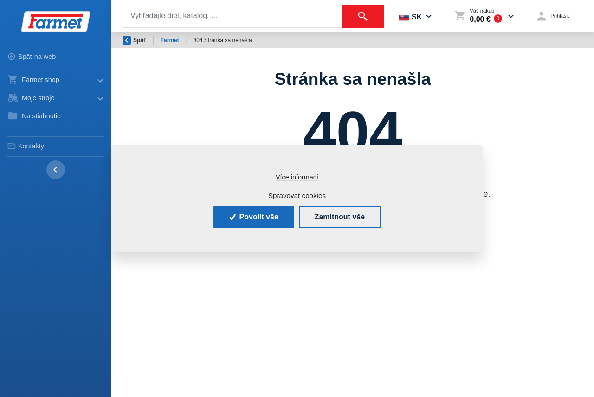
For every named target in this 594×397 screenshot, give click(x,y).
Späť (134, 40)
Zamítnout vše (340, 217)
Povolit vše (253, 217)
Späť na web (31, 56)
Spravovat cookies (297, 195)
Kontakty (25, 146)
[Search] (232, 16)
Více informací (297, 177)
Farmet (171, 40)
